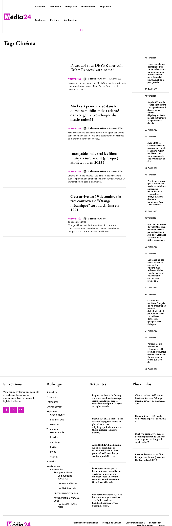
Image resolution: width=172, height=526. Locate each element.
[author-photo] (86, 78)
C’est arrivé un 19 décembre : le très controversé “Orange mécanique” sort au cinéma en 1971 (95, 203)
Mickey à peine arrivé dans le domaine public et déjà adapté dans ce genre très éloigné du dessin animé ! (94, 112)
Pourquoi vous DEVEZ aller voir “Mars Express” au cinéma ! (96, 67)
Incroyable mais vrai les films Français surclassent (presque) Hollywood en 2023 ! (94, 158)
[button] (81, 30)
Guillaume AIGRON (98, 78)
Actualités (75, 79)
